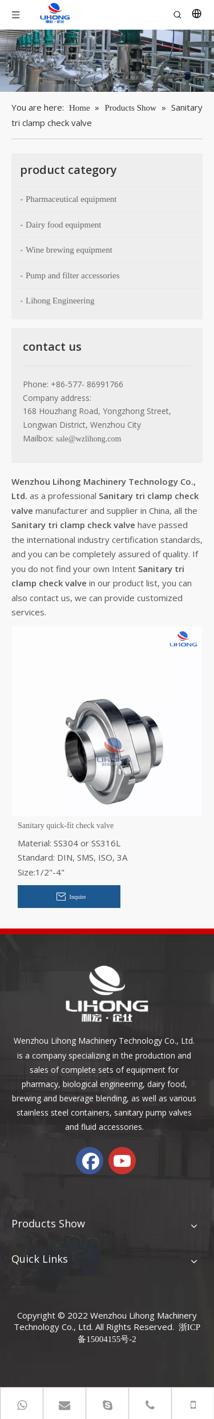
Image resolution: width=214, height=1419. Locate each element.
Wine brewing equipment (69, 249)
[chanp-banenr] (107, 61)
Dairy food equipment (63, 224)
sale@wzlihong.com (88, 439)
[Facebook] (89, 1160)
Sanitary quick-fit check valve (66, 826)
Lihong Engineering (60, 300)
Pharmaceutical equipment (71, 199)
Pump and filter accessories (73, 275)
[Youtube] (122, 1160)
